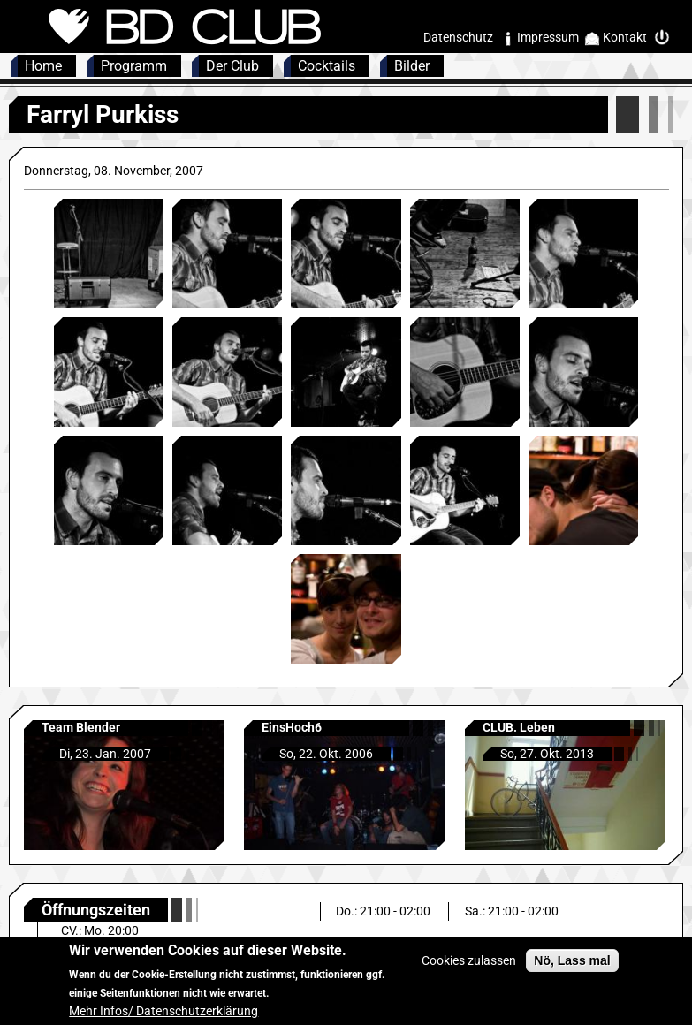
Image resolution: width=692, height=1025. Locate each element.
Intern (666, 37)
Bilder (412, 65)
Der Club (232, 65)
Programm (134, 65)
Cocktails (326, 65)
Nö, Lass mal (572, 967)
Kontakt (625, 37)
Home (43, 65)
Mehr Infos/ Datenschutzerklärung (163, 1018)
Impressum (548, 37)
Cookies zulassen (469, 967)
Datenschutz (458, 37)
